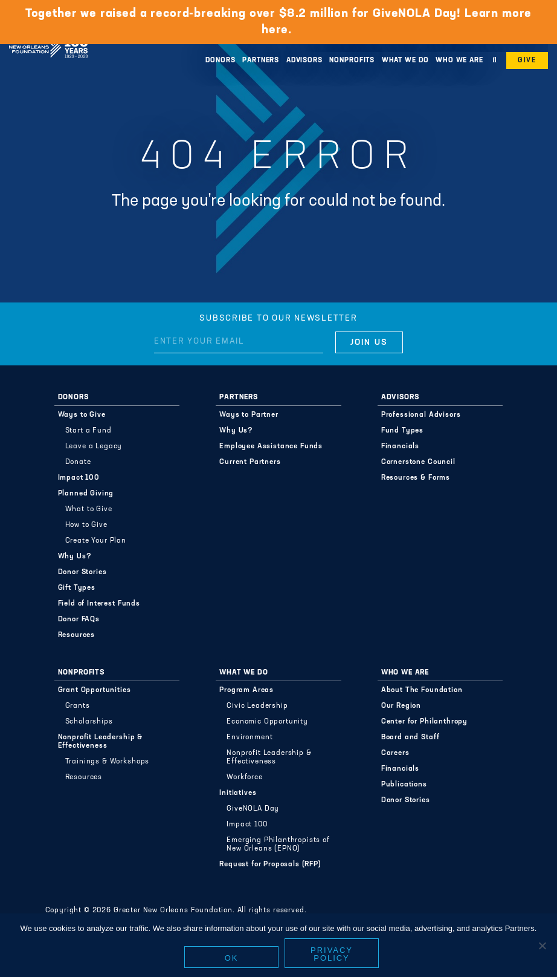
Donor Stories (82, 572)
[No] (542, 945)
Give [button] (527, 60)
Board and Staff (410, 737)
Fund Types (402, 430)
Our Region (401, 706)
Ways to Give (82, 415)
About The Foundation (422, 690)
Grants (77, 706)
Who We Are (459, 60)
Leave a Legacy (94, 446)
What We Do (405, 60)
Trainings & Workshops (107, 761)
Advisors (304, 60)
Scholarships (89, 721)
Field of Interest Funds (99, 603)
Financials (400, 446)
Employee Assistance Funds (271, 446)
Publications (404, 784)
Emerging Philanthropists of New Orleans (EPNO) (278, 844)
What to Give (88, 509)
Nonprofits (352, 60)
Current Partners (249, 462)
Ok (232, 957)
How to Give (86, 525)
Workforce (245, 777)
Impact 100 (79, 478)
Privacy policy (332, 954)
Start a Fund (88, 430)
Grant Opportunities (94, 690)
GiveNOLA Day (253, 808)
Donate (78, 462)
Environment (249, 737)
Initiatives (237, 793)
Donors (220, 60)
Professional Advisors (421, 415)
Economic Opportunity (267, 721)
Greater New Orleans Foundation (48, 36)
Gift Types (76, 588)
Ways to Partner (248, 415)
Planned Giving (86, 493)
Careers (395, 753)
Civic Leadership (257, 706)
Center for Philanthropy (424, 721)
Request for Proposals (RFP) (270, 864)
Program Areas (246, 690)
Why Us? (75, 556)
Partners (260, 60)
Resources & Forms (415, 478)
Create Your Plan (95, 540)
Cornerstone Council (418, 462)
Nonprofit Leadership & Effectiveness (100, 742)
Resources (76, 635)
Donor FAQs (79, 619)
